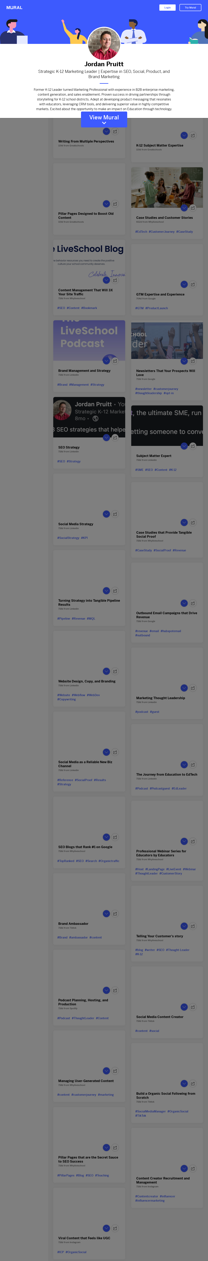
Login (167, 7)
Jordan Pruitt (104, 64)
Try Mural (190, 7)
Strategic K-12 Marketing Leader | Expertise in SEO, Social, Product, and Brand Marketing (104, 74)
